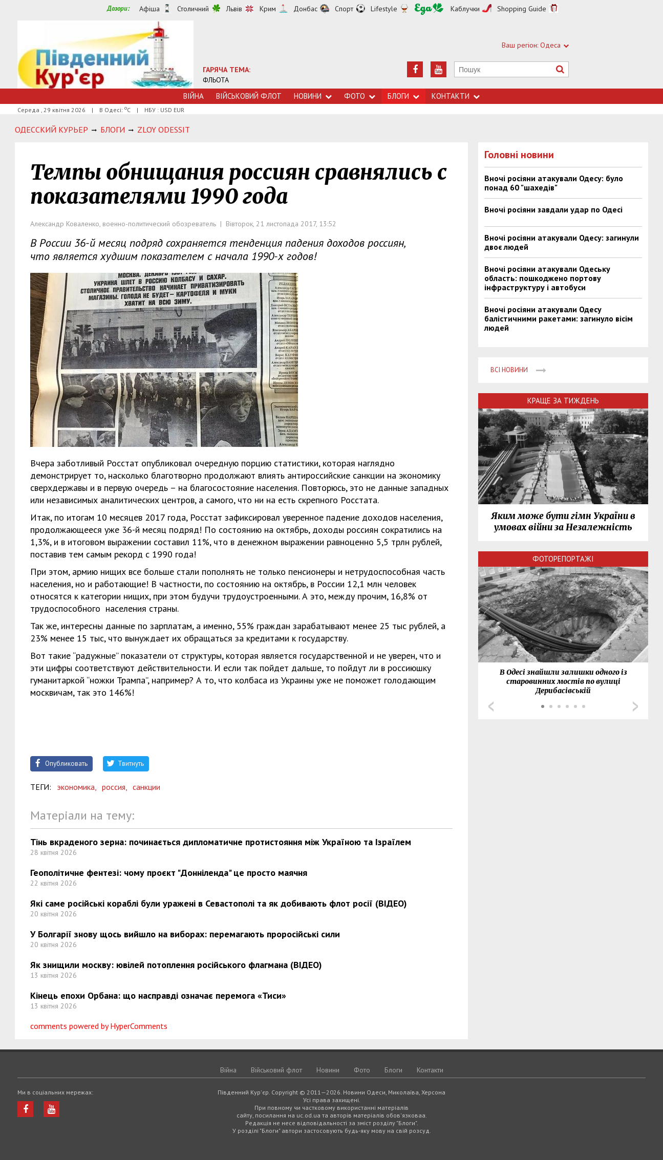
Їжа (429, 9)
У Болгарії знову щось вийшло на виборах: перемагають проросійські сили (185, 934)
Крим (268, 8)
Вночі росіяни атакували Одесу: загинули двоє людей (561, 242)
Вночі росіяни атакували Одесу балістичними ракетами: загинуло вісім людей (558, 318)
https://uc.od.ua (105, 54)
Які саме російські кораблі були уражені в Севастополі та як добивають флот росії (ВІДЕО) (218, 903)
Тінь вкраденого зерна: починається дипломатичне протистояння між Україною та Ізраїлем (220, 842)
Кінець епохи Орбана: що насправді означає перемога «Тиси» (158, 995)
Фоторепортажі (563, 559)
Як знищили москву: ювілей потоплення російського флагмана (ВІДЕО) (176, 965)
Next (635, 706)
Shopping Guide (521, 8)
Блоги (403, 96)
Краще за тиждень (563, 400)
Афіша (149, 8)
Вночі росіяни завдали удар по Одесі (553, 209)
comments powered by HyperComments (98, 1026)
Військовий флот (249, 96)
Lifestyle (384, 8)
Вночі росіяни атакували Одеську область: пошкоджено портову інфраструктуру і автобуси (547, 278)
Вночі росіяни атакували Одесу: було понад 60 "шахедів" (553, 182)
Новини (313, 96)
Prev (491, 706)
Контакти (456, 96)
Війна (193, 96)
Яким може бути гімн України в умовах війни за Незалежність (563, 521)
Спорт (344, 8)
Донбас (305, 8)
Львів (234, 8)
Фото (359, 96)
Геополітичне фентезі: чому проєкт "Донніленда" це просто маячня (168, 872)
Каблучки (465, 8)
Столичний (193, 8)
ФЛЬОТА (216, 79)
